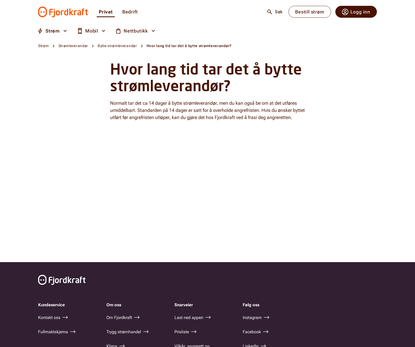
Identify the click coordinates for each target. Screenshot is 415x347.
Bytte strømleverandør (117, 46)
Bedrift (130, 12)
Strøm (43, 46)
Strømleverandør (73, 46)
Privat (106, 12)
